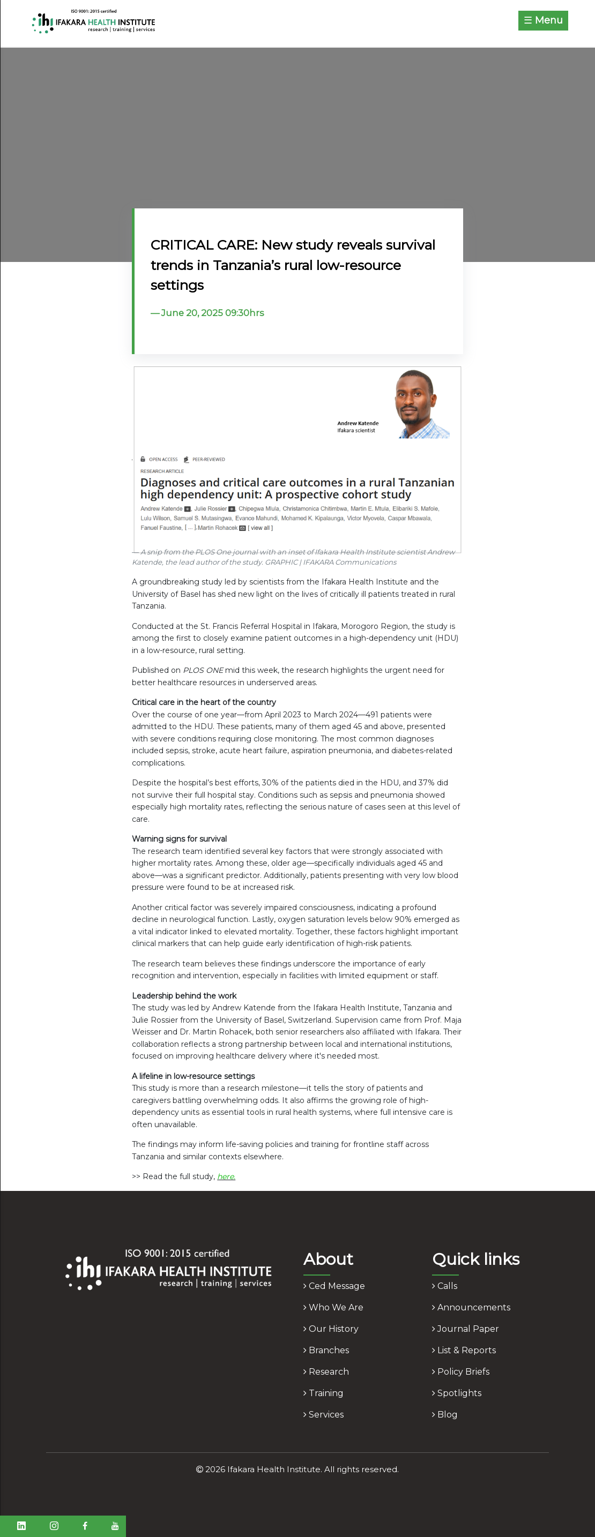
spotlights (456, 1393)
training (323, 1393)
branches (326, 1350)
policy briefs (460, 1372)
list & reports (464, 1350)
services (323, 1414)
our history (331, 1329)
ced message (334, 1286)
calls (444, 1286)
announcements (471, 1307)
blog (445, 1414)
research (326, 1372)
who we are (333, 1307)
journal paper (465, 1329)
